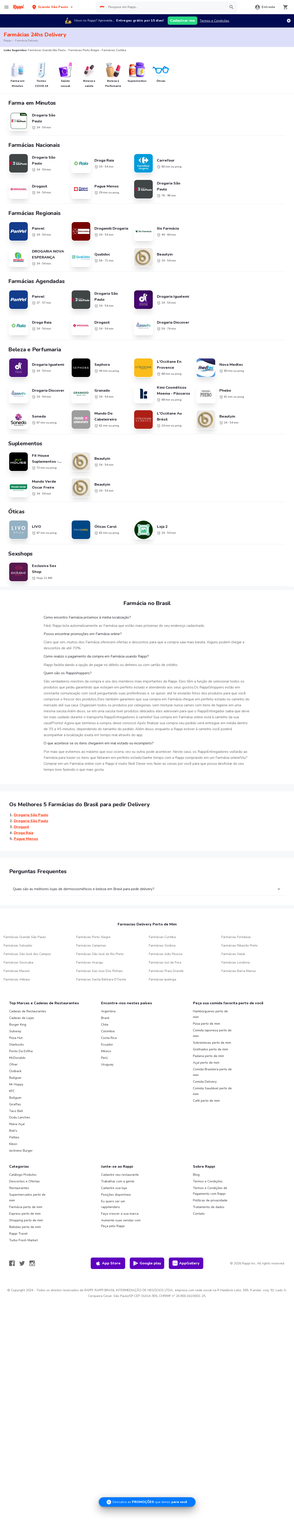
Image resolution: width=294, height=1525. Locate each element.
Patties (14, 1095)
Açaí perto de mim (206, 1020)
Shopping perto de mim (26, 1178)
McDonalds (17, 1015)
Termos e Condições (214, 21)
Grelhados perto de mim (210, 1007)
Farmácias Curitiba (162, 895)
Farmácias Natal (233, 912)
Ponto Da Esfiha (21, 1009)
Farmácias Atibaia (17, 937)
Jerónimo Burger (21, 1108)
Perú (104, 1015)
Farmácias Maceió (17, 929)
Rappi (7, 40)
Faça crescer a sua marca (120, 1171)
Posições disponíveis (116, 1152)
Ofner (13, 1022)
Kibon (13, 1102)
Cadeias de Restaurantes (27, 969)
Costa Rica (109, 996)
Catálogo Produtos (23, 1132)
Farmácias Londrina (235, 920)
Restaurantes (19, 1146)
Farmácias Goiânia (162, 903)
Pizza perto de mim (206, 981)
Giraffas (15, 1062)
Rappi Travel (18, 1191)
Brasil (105, 976)
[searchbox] (165, 7)
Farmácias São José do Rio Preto (100, 912)
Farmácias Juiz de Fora (165, 920)
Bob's (13, 1088)
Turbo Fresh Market (23, 1198)
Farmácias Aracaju (89, 920)
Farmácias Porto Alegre (93, 895)
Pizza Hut (16, 996)
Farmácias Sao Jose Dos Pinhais (99, 929)
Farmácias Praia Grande (166, 929)
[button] (52, 7)
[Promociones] (147, 1502)
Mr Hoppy (16, 1042)
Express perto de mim (25, 1171)
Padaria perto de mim (208, 1014)
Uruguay (107, 1022)
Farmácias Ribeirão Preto (239, 903)
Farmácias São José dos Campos (27, 912)
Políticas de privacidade (210, 1158)
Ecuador (107, 1002)
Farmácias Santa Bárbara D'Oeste (101, 937)
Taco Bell (16, 1068)
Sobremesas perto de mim (212, 1000)
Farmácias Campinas (91, 903)
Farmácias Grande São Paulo (25, 895)
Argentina (108, 969)
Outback (15, 1029)
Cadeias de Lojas (21, 976)
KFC (12, 1049)
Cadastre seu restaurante (120, 1132)
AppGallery (186, 1221)
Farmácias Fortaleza (236, 895)
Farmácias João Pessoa (165, 912)
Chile (104, 982)
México (106, 1009)
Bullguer (15, 1035)
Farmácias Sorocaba (18, 920)
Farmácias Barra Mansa (238, 929)
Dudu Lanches (19, 1075)
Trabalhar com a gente (117, 1139)
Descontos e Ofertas (24, 1139)
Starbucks (16, 1002)
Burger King (17, 982)
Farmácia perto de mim (25, 1165)
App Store (108, 1221)
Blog (196, 1132)
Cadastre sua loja (114, 1146)
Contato (199, 1171)
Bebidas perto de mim (25, 1185)
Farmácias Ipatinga (162, 937)
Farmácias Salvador (18, 903)
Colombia (108, 989)
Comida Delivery (205, 1039)
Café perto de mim (206, 1058)
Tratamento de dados (208, 1165)
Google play (147, 1221)
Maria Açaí (17, 1082)
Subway (15, 989)
